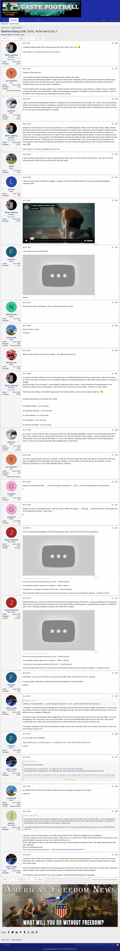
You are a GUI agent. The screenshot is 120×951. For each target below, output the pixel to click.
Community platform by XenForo (60, 949)
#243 (116, 598)
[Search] (114, 20)
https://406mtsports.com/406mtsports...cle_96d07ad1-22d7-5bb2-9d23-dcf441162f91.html (56, 742)
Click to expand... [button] (70, 779)
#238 (116, 430)
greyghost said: (29, 700)
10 (21, 38)
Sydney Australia (15, 345)
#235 (116, 325)
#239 (116, 455)
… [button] (12, 38)
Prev (5, 38)
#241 (116, 505)
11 (25, 38)
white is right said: (30, 815)
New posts (4, 24)
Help (108, 945)
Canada (18, 119)
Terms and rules (89, 945)
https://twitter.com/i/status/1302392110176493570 (41, 52)
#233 (116, 247)
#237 (116, 373)
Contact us (78, 945)
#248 (116, 786)
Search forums (14, 24)
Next (40, 38)
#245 (116, 696)
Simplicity (6, 945)
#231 (116, 177)
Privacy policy (100, 945)
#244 (116, 673)
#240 (116, 482)
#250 (116, 854)
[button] (30, 20)
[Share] (112, 43)
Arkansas (17, 548)
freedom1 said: (29, 761)
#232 (116, 200)
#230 (116, 154)
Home (5, 20)
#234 (116, 302)
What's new (24, 20)
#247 (116, 757)
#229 (116, 124)
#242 (116, 528)
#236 (116, 350)
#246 (116, 734)
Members (37, 20)
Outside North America (13, 90)
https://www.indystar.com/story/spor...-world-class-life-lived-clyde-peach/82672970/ (53, 849)
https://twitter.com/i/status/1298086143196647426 (41, 149)
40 (35, 38)
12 (28, 38)
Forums (14, 20)
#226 (116, 43)
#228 (116, 99)
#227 (116, 68)
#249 (116, 811)
